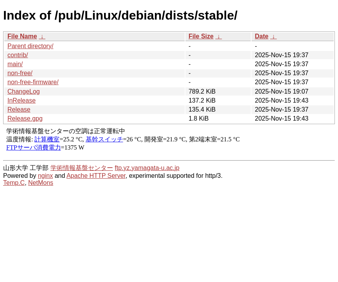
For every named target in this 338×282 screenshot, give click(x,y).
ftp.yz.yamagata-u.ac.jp (147, 167)
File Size (201, 36)
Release (19, 109)
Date (261, 36)
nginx (45, 175)
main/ (15, 64)
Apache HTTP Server (96, 175)
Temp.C (14, 182)
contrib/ (17, 55)
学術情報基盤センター (81, 167)
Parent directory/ (30, 46)
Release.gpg (25, 118)
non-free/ (19, 73)
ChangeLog (23, 91)
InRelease (21, 100)
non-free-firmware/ (33, 82)
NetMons (40, 182)
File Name (22, 36)
